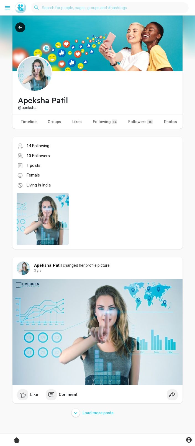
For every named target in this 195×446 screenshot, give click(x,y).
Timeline (29, 122)
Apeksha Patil (48, 265)
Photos (170, 122)
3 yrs (38, 271)
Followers (140, 122)
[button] (110, 7)
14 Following (38, 145)
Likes (77, 122)
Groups (54, 122)
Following (105, 122)
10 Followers (38, 155)
